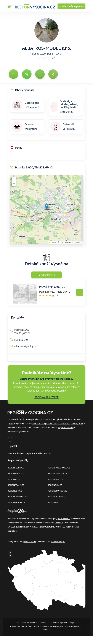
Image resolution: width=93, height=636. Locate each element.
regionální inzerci (65, 427)
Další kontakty (47, 274)
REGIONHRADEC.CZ (16, 502)
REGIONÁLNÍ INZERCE (46, 397)
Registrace (79, 6)
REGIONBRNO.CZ (55, 479)
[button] (46, 206)
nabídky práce (77, 423)
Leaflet (52, 242)
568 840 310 (21, 339)
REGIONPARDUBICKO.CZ (59, 467)
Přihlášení (19, 453)
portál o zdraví (29, 541)
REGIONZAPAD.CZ (16, 473)
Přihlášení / (66, 6)
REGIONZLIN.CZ (55, 485)
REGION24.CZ (54, 502)
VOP (70, 622)
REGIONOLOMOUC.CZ (57, 491)
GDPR (64, 622)
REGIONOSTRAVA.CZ (57, 496)
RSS (50, 453)
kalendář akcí (64, 423)
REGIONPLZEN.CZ (16, 467)
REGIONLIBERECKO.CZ (18, 496)
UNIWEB (59, 522)
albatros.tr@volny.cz (25, 346)
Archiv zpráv (42, 453)
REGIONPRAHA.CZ (16, 485)
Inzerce (11, 453)
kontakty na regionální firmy (45, 423)
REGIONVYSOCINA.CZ (57, 473)
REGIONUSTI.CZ (15, 491)
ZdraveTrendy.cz (58, 541)
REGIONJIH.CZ (14, 479)
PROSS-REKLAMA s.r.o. (52, 287)
